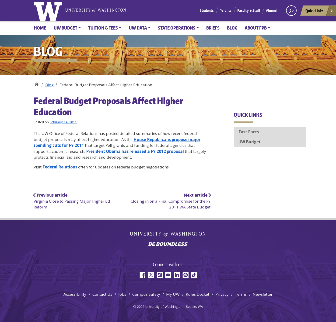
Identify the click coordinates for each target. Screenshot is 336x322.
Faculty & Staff (248, 10)
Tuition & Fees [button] (103, 28)
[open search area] (291, 10)
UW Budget (249, 141)
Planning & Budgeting (36, 83)
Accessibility (74, 294)
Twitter (151, 275)
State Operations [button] (176, 28)
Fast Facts (248, 131)
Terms (241, 294)
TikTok (194, 275)
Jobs (122, 294)
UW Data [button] (138, 28)
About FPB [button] (256, 28)
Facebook (142, 275)
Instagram (159, 275)
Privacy (222, 294)
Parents (225, 10)
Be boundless (168, 244)
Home (40, 28)
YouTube (168, 275)
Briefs (213, 28)
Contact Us (102, 294)
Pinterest (185, 275)
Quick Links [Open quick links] (319, 12)
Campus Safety (146, 294)
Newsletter (263, 294)
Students (207, 10)
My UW (173, 294)
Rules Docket (197, 294)
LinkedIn (177, 275)
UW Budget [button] (65, 28)
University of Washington (49, 10)
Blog (232, 28)
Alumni (271, 10)
